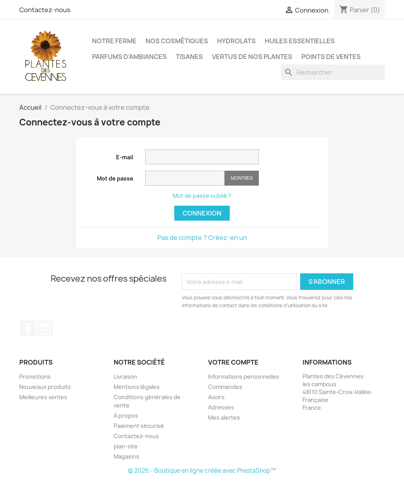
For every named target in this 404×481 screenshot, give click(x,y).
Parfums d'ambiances (129, 56)
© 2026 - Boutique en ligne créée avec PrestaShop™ (202, 470)
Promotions (35, 376)
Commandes (225, 387)
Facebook (28, 328)
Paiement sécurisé (139, 425)
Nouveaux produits (45, 387)
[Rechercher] (333, 72)
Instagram (45, 328)
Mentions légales (137, 387)
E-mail (124, 157)
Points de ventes (331, 56)
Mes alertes (224, 417)
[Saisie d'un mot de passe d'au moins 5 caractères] (185, 178)
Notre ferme (114, 41)
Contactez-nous (44, 10)
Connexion (202, 213)
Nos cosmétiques (177, 41)
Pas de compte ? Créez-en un (202, 237)
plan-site (126, 446)
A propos (126, 415)
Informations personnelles (243, 376)
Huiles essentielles (300, 41)
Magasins (126, 456)
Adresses (221, 407)
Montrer (242, 178)
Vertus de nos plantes (252, 56)
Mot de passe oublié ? (202, 195)
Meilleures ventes (43, 397)
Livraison (125, 376)
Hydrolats (236, 41)
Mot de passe (115, 178)
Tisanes (189, 56)
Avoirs (216, 397)
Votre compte (233, 362)
